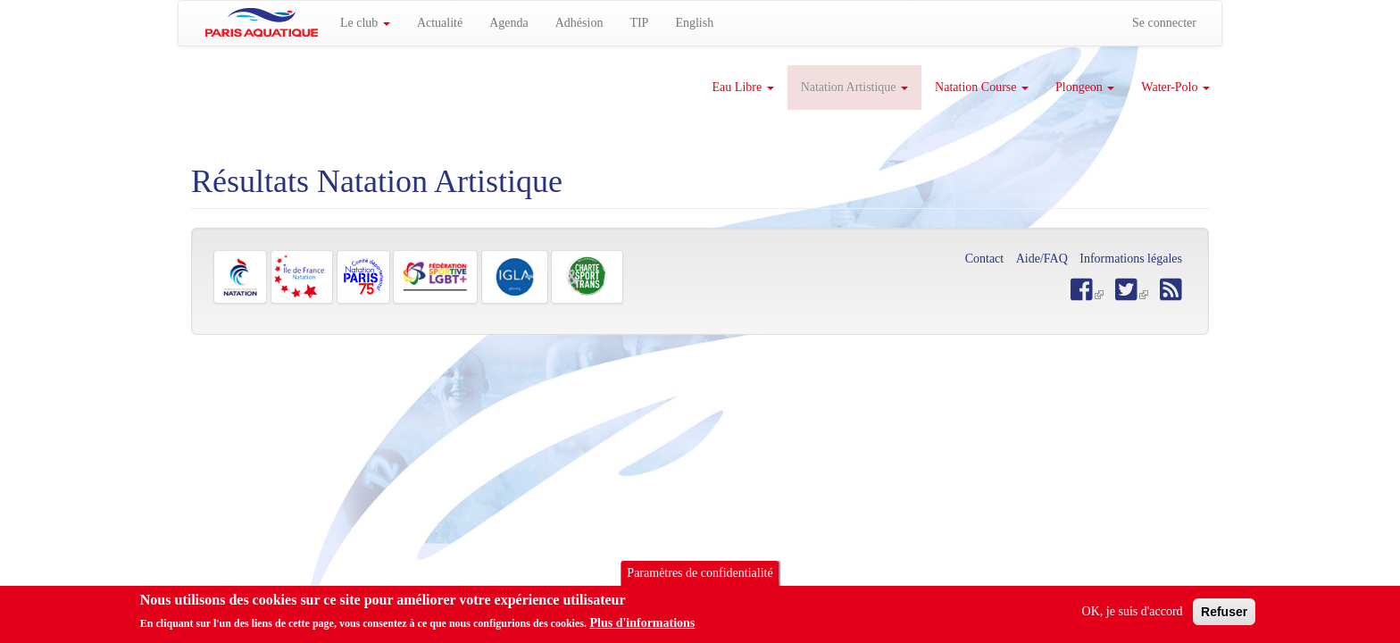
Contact (984, 258)
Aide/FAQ (1042, 258)
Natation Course (982, 87)
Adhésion (579, 22)
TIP (638, 22)
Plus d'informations (642, 627)
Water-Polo (1175, 87)
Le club (365, 22)
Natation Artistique (854, 87)
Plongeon (1084, 87)
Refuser (1224, 615)
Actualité (439, 22)
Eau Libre (743, 87)
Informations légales (1130, 258)
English (694, 22)
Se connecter (1164, 22)
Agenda (509, 22)
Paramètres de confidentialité (699, 576)
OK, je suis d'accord (1132, 615)
